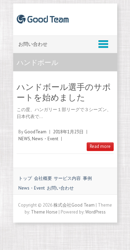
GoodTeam (35, 132)
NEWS (24, 139)
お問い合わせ (60, 188)
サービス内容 (67, 178)
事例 (87, 178)
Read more (100, 146)
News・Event (45, 139)
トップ (25, 178)
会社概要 (43, 178)
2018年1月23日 (68, 132)
